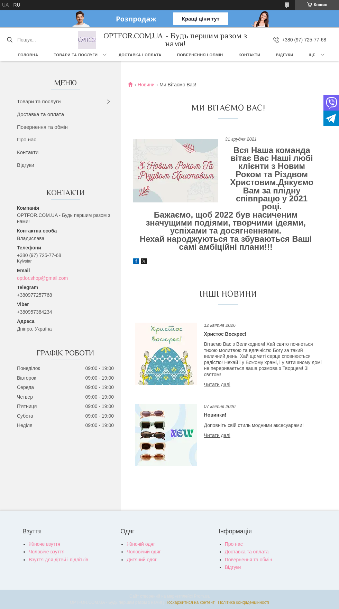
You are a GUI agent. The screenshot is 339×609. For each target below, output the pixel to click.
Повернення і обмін (200, 55)
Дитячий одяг (141, 559)
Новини (146, 84)
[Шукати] (9, 40)
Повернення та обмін (42, 127)
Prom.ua (202, 596)
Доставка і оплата (140, 55)
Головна (28, 55)
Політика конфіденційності (243, 602)
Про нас (26, 139)
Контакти (249, 55)
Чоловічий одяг (144, 551)
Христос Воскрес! (225, 334)
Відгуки (284, 55)
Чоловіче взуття (46, 551)
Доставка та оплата (40, 114)
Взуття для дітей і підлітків (58, 559)
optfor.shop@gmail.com (42, 278)
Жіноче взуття (44, 544)
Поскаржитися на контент (189, 602)
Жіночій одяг (141, 544)
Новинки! (215, 415)
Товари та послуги (76, 55)
